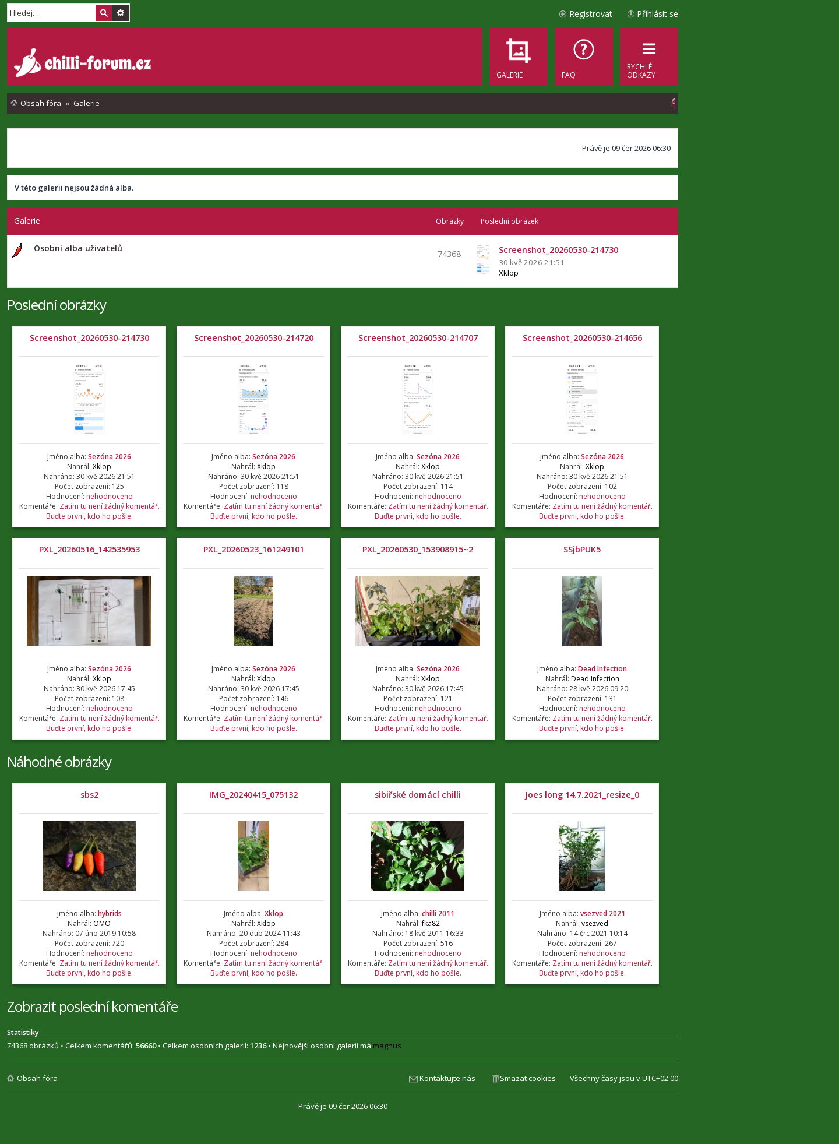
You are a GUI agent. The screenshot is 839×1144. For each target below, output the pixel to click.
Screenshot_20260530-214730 (89, 337)
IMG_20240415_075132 (253, 794)
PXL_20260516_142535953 (89, 549)
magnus (387, 1045)
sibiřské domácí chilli (418, 794)
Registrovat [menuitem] (590, 13)
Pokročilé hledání (120, 13)
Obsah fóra (37, 1078)
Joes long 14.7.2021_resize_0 (582, 794)
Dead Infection (602, 669)
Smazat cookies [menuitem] (528, 1078)
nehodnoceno (109, 496)
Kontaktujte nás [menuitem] (447, 1078)
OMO (102, 923)
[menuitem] (584, 57)
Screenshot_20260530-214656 (582, 337)
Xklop (509, 272)
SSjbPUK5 (582, 549)
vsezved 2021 (602, 913)
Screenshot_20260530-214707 (418, 337)
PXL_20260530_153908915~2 (417, 549)
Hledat (104, 13)
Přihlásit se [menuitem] (657, 13)
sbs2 (89, 794)
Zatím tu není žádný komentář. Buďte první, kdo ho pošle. (103, 511)
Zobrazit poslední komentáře (92, 1006)
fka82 (431, 923)
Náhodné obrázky (59, 761)
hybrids (110, 913)
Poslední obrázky (56, 304)
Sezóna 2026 (109, 457)
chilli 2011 (438, 913)
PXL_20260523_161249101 (253, 549)
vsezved (594, 923)
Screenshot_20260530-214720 (253, 337)
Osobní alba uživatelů (78, 248)
